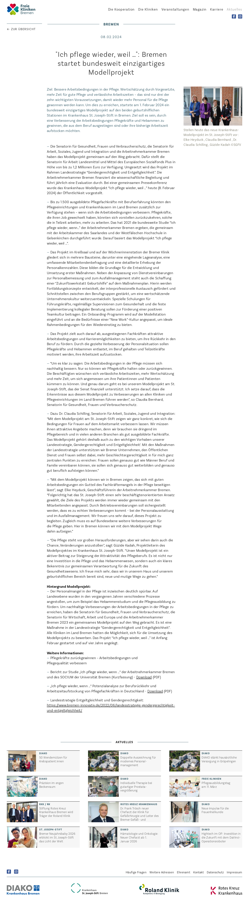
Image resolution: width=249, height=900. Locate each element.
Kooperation (121, 9)
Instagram (16, 872)
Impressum (234, 872)
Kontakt (198, 872)
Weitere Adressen (162, 872)
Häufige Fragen (136, 872)
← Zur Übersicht (21, 29)
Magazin (200, 9)
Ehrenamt (183, 872)
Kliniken (148, 9)
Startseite (26, 9)
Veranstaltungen (175, 9)
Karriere (216, 9)
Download (144, 677)
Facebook (9, 872)
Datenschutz (215, 872)
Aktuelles (234, 9)
